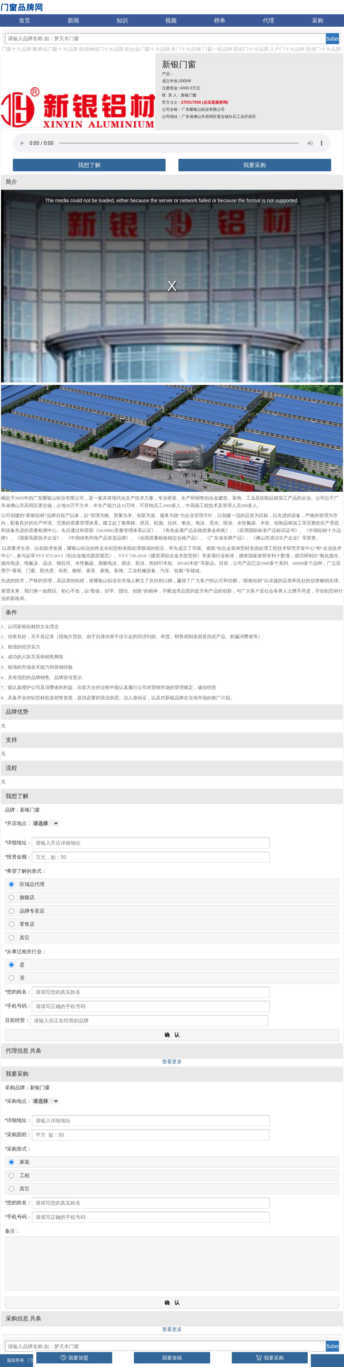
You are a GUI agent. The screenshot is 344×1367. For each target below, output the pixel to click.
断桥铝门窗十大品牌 (55, 49)
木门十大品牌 (186, 49)
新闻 (73, 20)
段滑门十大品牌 (323, 49)
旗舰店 (27, 897)
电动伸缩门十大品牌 (101, 49)
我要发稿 (172, 1358)
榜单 (219, 20)
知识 (122, 20)
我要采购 (254, 165)
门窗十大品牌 (16, 49)
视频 (171, 20)
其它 (25, 937)
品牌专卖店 (32, 911)
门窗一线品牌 (217, 49)
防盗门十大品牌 (251, 49)
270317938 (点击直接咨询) (204, 102)
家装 (25, 1162)
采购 (317, 20)
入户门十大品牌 (287, 49)
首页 (24, 20)
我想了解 (89, 165)
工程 (25, 1175)
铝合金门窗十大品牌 (147, 49)
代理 (268, 20)
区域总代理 (32, 884)
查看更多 (172, 1061)
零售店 (27, 924)
